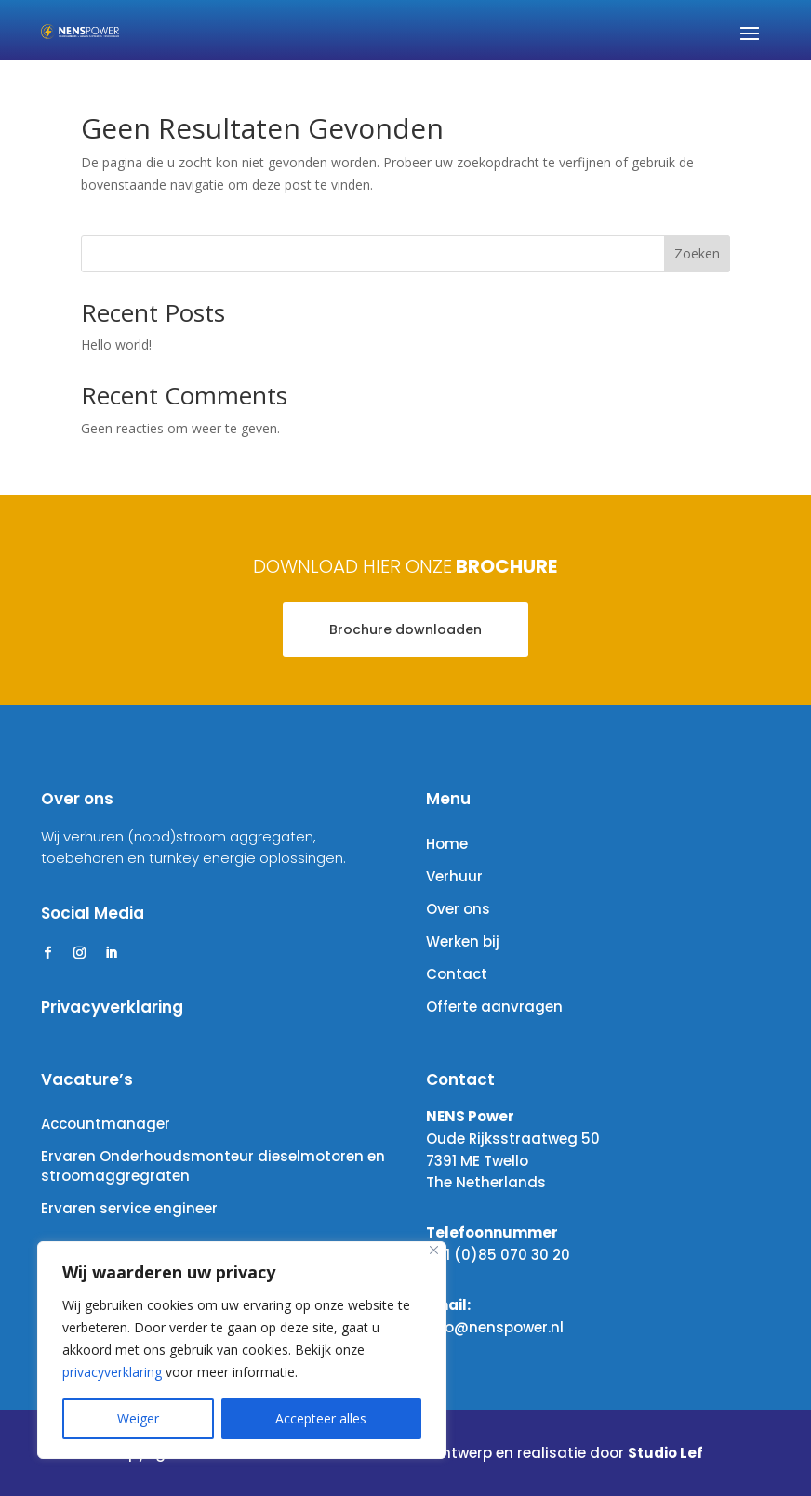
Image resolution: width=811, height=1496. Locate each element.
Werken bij (462, 941)
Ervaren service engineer (129, 1208)
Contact (456, 974)
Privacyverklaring (112, 1007)
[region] (241, 1350)
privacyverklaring (112, 1372)
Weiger (138, 1418)
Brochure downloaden (405, 629)
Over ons (458, 909)
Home (447, 844)
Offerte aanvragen (494, 1006)
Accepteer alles (320, 1418)
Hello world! (116, 344)
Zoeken (697, 253)
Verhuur (454, 876)
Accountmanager (105, 1123)
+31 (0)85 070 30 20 (498, 1254)
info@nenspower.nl (495, 1327)
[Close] (434, 1250)
